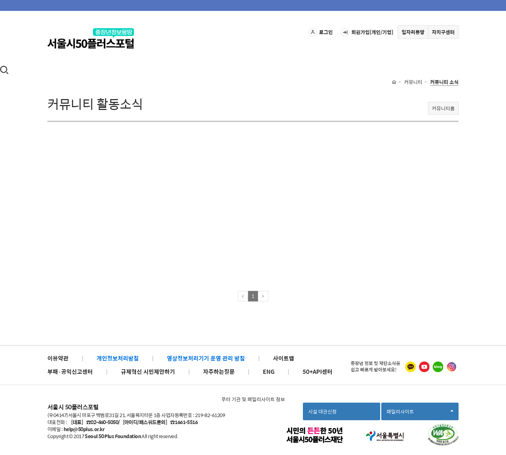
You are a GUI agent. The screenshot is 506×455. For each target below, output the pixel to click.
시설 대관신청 (322, 411)
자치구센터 (443, 32)
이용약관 (58, 358)
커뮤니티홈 (443, 108)
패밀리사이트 (420, 413)
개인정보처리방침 (118, 358)
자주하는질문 (219, 371)
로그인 (321, 32)
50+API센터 (317, 371)
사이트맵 (283, 358)
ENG (268, 371)
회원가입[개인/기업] (367, 32)
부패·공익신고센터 (70, 371)
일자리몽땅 (413, 32)
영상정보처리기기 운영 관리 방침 (206, 358)
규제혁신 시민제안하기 (148, 371)
